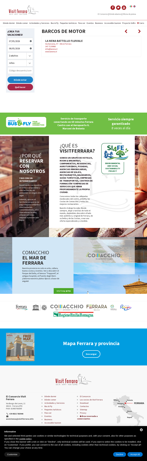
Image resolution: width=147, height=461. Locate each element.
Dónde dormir (9, 23)
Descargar (91, 354)
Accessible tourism (112, 23)
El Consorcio (103, 14)
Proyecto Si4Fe (129, 23)
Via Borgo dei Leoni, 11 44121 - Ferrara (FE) (15, 404)
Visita (64, 291)
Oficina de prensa (129, 14)
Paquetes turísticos (68, 23)
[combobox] (20, 55)
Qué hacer (20, 87)
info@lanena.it (51, 49)
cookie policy (25, 439)
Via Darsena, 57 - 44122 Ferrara (91, 42)
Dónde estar (20, 79)
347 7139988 (50, 46)
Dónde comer (22, 23)
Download (84, 403)
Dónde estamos (115, 14)
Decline (119, 454)
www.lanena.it (51, 51)
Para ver (81, 23)
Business (99, 23)
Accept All (135, 454)
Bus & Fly (55, 23)
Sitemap (83, 409)
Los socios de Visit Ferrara (91, 399)
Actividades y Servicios (39, 23)
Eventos (90, 23)
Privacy (83, 413)
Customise (12, 454)
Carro (140, 23)
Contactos (84, 406)
